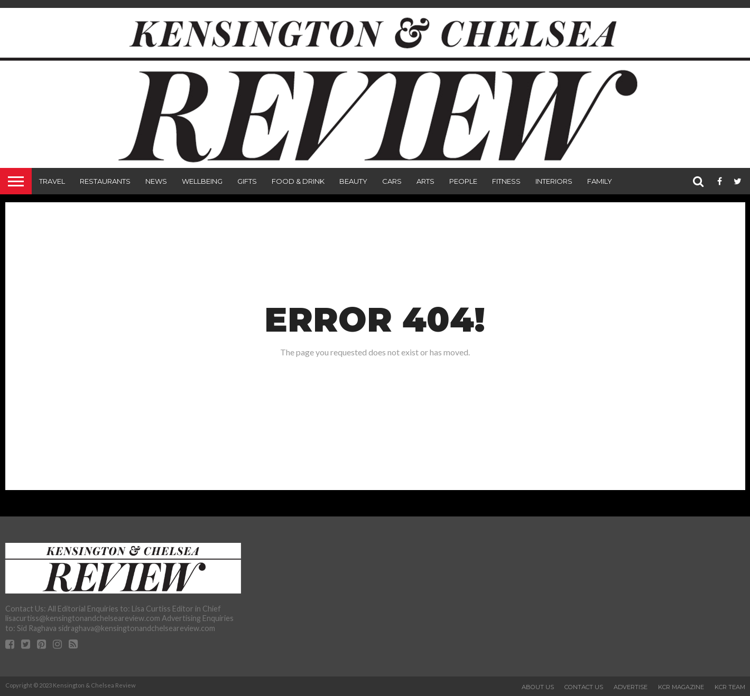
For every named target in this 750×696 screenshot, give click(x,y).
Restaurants (105, 181)
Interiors (553, 181)
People (463, 181)
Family (599, 181)
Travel (52, 181)
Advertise (630, 687)
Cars (392, 181)
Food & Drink (298, 181)
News (156, 181)
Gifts (247, 181)
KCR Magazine (681, 687)
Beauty (353, 181)
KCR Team (730, 687)
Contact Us (583, 687)
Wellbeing (202, 181)
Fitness (506, 181)
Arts (425, 181)
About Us (538, 687)
